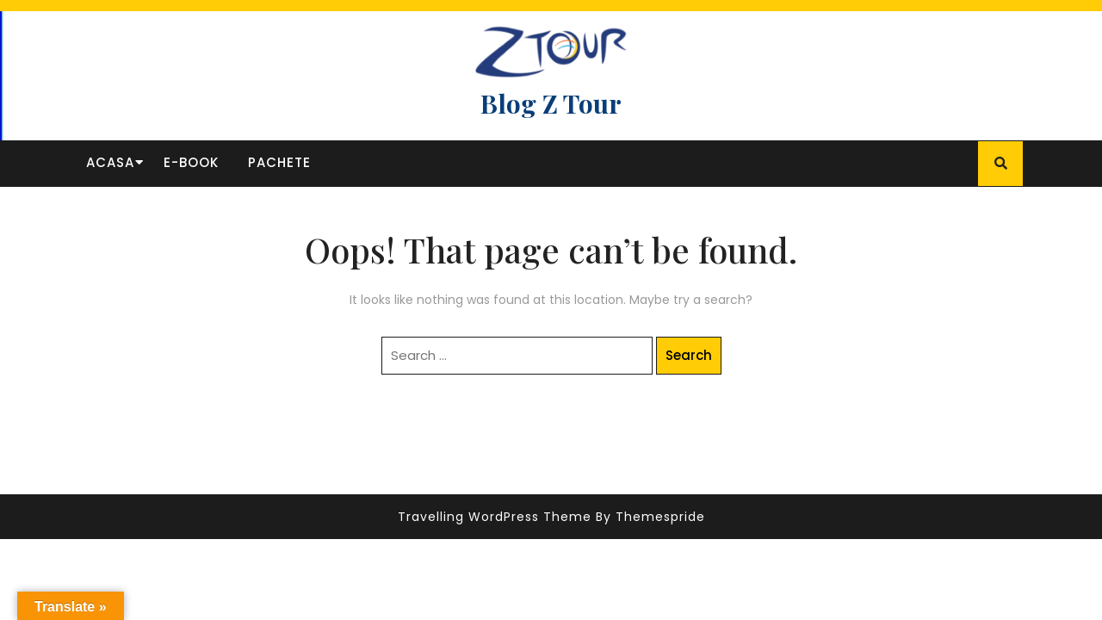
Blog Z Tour (551, 103)
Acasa (110, 162)
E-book (191, 162)
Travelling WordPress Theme (494, 516)
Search (689, 355)
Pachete (279, 162)
